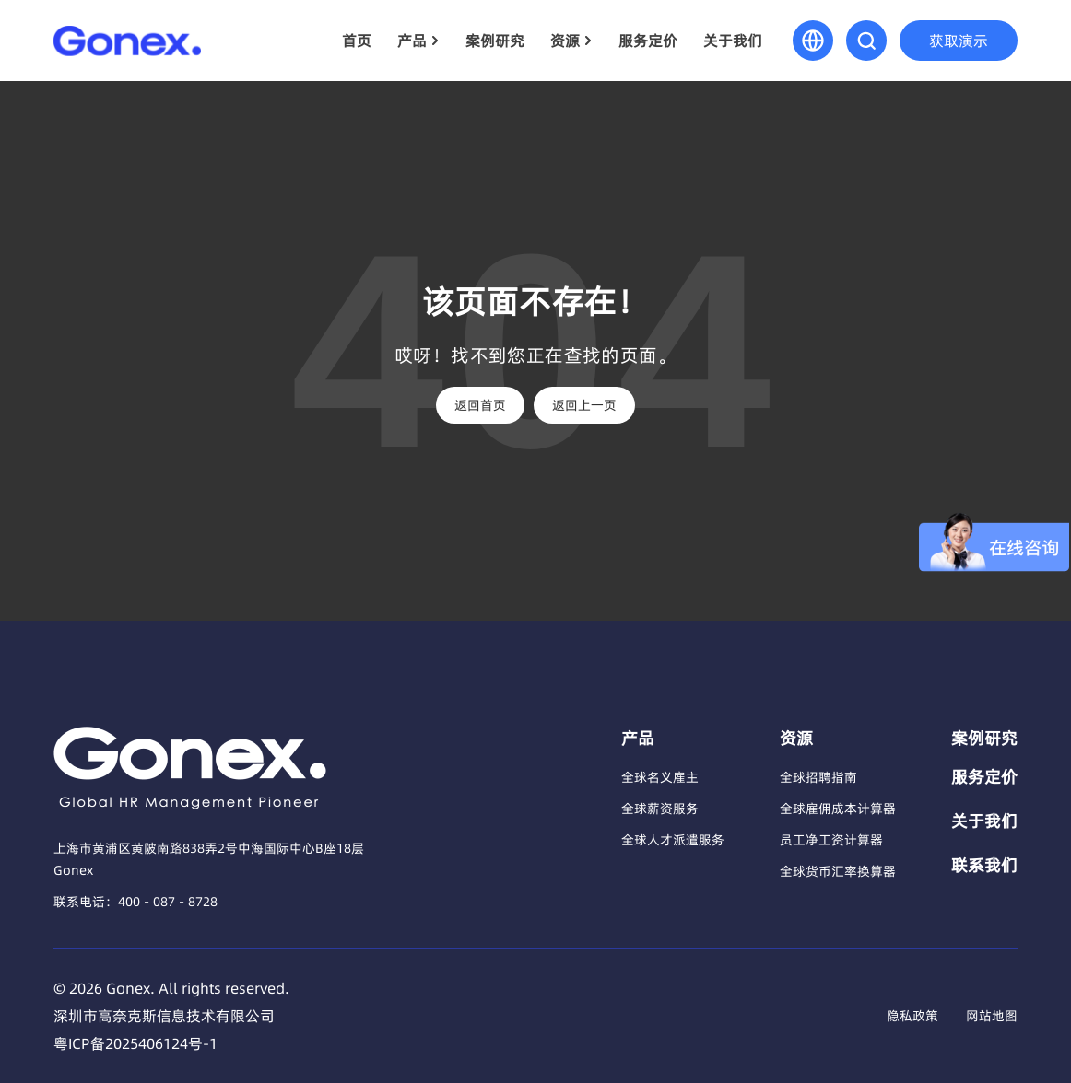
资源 (565, 40)
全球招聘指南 (818, 777)
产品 (412, 40)
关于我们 (732, 40)
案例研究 (494, 40)
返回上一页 (584, 405)
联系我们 (984, 865)
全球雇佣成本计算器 (838, 808)
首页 (356, 40)
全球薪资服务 (660, 808)
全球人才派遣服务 (672, 840)
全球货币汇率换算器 (838, 871)
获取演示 (958, 40)
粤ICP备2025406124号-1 (135, 1043)
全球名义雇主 (660, 777)
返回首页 (480, 405)
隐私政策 (912, 1016)
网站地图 (992, 1016)
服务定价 (647, 40)
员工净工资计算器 (831, 840)
